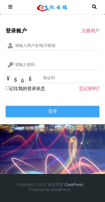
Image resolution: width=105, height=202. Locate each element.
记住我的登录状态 (25, 88)
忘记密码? (89, 88)
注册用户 (90, 30)
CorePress (74, 184)
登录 (52, 111)
